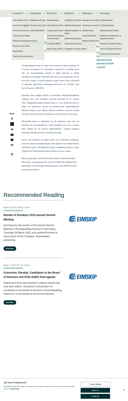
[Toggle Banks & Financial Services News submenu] (61, 13)
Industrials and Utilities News (88, 13)
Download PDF (103, 56)
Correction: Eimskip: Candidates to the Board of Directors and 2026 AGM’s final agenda (32, 275)
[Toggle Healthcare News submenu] (79, 13)
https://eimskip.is (104, 37)
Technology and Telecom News (105, 13)
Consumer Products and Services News (18, 13)
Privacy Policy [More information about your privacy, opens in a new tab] (14, 390)
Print (99, 52)
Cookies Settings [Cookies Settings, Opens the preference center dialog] (95, 385)
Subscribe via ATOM (105, 63)
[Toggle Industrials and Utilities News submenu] (97, 13)
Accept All (95, 397)
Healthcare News (70, 13)
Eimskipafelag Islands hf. (74, 50)
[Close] (124, 391)
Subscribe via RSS (104, 60)
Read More (10, 248)
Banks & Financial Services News (53, 13)
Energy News (35, 13)
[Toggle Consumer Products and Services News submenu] (27, 13)
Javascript (101, 67)
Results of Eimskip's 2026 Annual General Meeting (29, 217)
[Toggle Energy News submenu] (44, 13)
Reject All (95, 391)
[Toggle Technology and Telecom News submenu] (114, 13)
